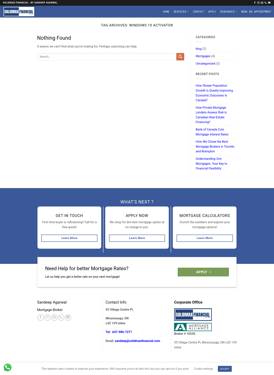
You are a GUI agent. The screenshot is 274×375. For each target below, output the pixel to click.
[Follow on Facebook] (255, 3)
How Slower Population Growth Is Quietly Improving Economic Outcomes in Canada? (214, 93)
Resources (228, 11)
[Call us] (265, 3)
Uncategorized (205, 63)
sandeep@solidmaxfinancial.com (137, 341)
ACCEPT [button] (224, 368)
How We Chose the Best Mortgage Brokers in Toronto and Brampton (215, 146)
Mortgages (203, 56)
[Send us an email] (262, 3)
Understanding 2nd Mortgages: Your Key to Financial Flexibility (211, 163)
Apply (212, 11)
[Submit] (180, 56)
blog (199, 49)
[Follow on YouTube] (269, 3)
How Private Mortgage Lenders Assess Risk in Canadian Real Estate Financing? (211, 115)
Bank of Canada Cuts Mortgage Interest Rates (212, 132)
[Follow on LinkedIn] (68, 317)
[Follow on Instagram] (258, 3)
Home (166, 11)
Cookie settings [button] (203, 368)
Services (181, 11)
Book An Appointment (256, 11)
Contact (198, 11)
